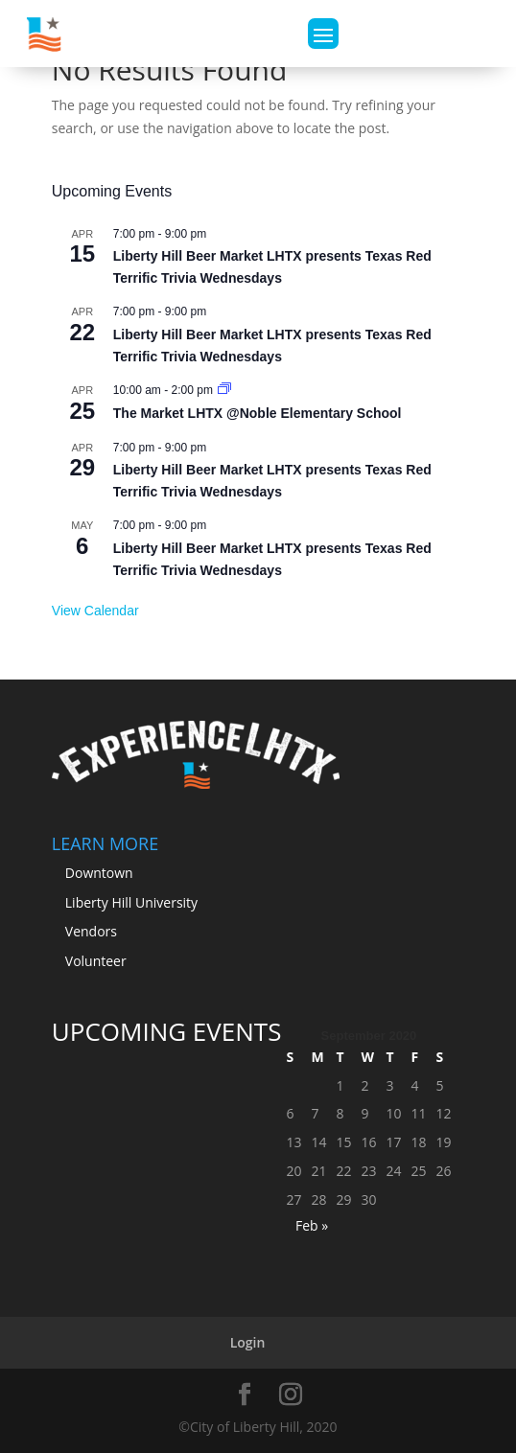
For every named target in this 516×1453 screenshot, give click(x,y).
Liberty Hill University (131, 902)
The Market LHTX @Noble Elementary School (257, 413)
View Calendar (95, 610)
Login (248, 1342)
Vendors (91, 931)
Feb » (311, 1225)
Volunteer (96, 961)
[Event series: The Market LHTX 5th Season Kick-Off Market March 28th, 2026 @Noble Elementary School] (224, 390)
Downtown (99, 873)
